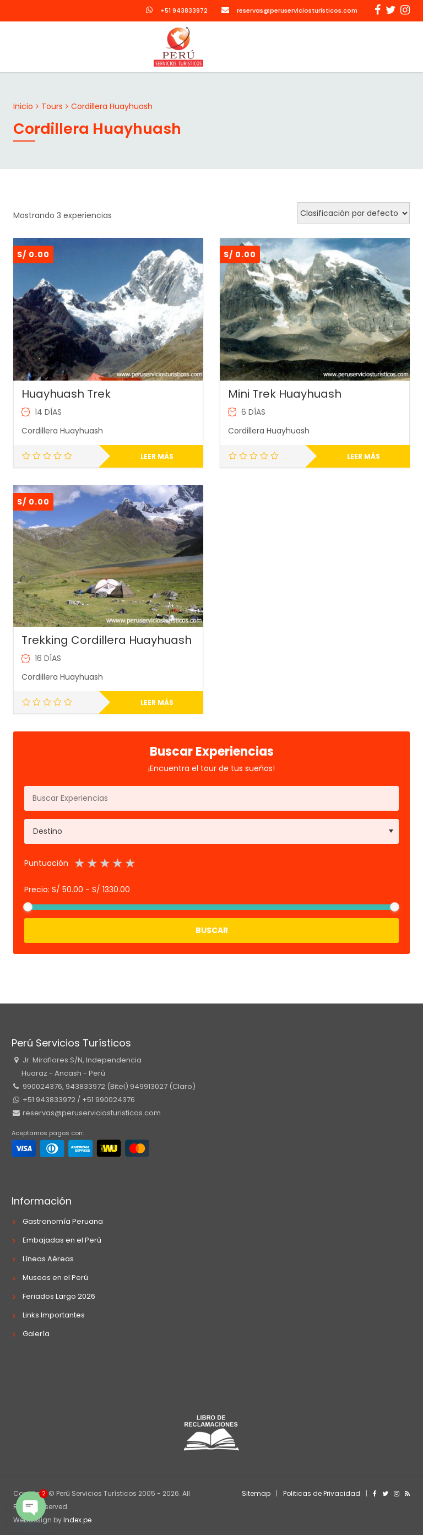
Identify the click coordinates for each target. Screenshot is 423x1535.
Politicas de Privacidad (321, 1493)
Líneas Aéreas (48, 1259)
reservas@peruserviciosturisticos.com (297, 10)
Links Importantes (54, 1315)
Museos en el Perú (55, 1277)
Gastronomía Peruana (63, 1221)
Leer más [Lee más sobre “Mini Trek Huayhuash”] (363, 456)
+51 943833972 (184, 10)
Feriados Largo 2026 (59, 1296)
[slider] (27, 907)
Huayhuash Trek (66, 394)
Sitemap (256, 1493)
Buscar (212, 930)
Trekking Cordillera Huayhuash (106, 640)
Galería (36, 1333)
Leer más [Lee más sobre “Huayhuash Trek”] (156, 456)
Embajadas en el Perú (62, 1240)
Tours (52, 106)
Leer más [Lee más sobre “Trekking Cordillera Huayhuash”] (156, 702)
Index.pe (77, 1520)
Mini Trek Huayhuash (284, 394)
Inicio (23, 106)
